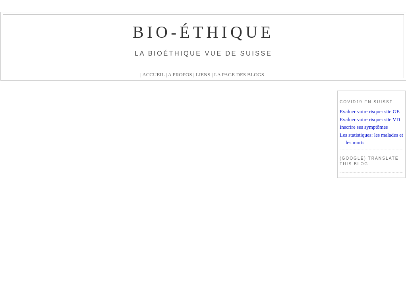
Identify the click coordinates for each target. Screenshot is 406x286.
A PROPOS (180, 74)
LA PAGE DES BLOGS (239, 74)
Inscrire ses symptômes (364, 127)
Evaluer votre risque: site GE (370, 111)
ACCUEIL (153, 74)
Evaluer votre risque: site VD (370, 119)
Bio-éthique (203, 32)
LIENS (203, 74)
